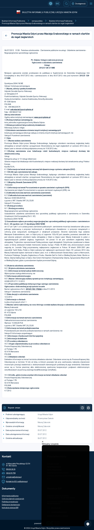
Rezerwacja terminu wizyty (57, 473)
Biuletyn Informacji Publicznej (13, 21)
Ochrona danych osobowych (13, 499)
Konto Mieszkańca (54, 470)
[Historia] (82, 407)
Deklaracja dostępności (11, 505)
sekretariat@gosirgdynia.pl (21, 109)
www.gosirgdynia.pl (42, 117)
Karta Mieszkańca (54, 467)
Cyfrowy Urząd (53, 464)
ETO (48, 479)
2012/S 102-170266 (34, 289)
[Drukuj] (88, 407)
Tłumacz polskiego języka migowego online (64, 476)
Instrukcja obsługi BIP (10, 508)
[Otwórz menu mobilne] (91, 3)
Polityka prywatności (10, 502)
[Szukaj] (66, 3)
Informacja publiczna (10, 496)
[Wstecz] (6, 36)
